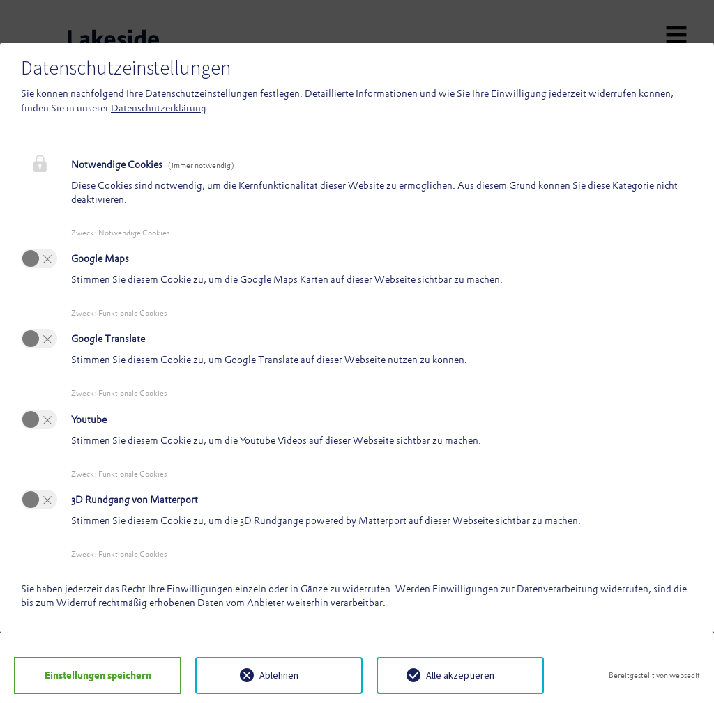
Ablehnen (278, 675)
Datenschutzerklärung (158, 108)
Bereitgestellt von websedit (654, 675)
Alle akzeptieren (460, 675)
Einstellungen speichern (98, 675)
